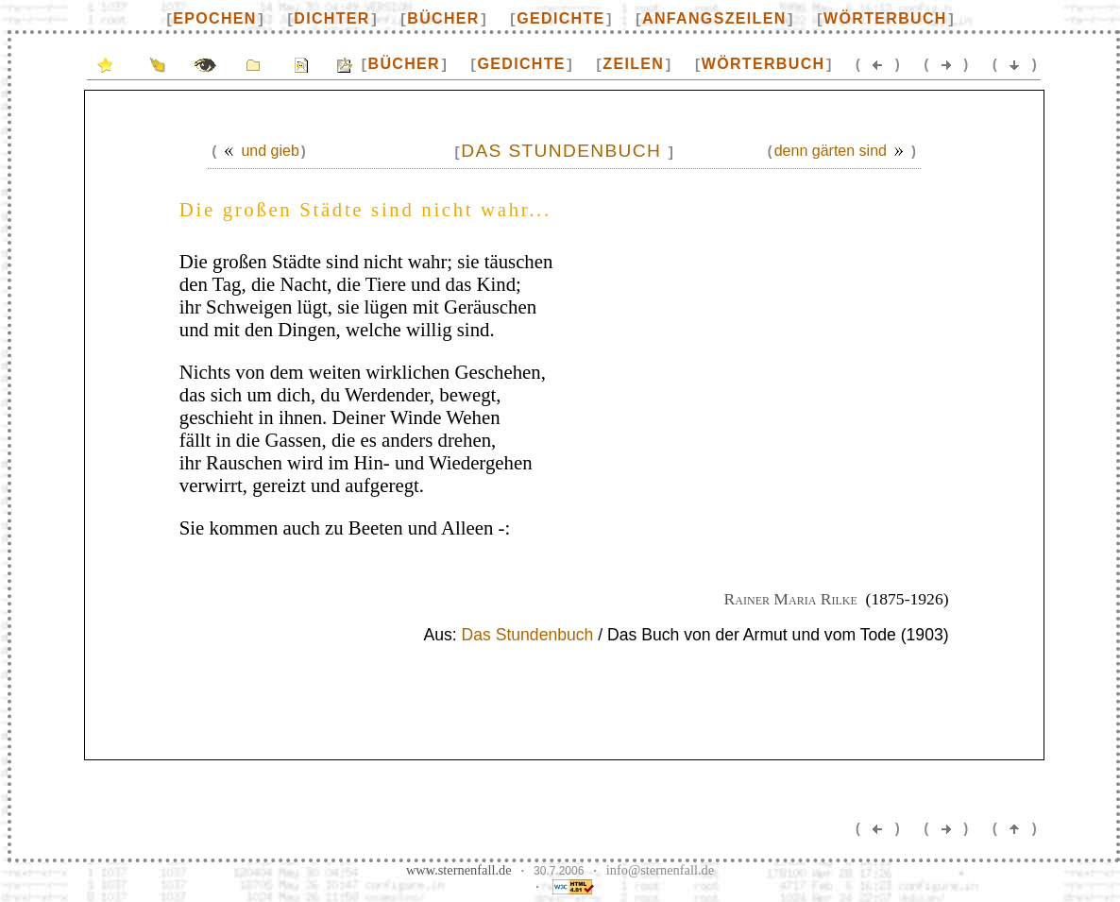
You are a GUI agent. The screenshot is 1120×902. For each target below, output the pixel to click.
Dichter (331, 18)
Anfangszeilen (714, 18)
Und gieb (258, 151)
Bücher (443, 18)
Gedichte (560, 18)
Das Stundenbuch (528, 634)
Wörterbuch (885, 18)
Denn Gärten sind (841, 151)
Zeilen (633, 64)
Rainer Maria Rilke (790, 598)
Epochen (214, 18)
